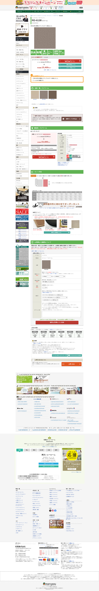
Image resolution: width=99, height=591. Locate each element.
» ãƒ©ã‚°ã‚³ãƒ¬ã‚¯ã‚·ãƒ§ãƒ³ (72, 413)
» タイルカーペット (20, 524)
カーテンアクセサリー (21, 83)
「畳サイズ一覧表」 (53, 273)
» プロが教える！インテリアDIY (72, 490)
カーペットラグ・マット (19, 39)
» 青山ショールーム (53, 494)
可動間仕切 (18, 138)
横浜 (34, 450)
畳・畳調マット (19, 119)
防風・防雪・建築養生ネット (22, 169)
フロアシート (19, 116)
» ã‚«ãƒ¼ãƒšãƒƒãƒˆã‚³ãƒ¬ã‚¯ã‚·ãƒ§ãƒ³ (58, 420)
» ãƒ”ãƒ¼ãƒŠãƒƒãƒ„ (38, 415)
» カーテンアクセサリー (21, 494)
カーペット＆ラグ (37, 15)
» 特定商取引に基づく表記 (71, 515)
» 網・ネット (35, 521)
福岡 (56, 450)
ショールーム (28, 11)
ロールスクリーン (20, 93)
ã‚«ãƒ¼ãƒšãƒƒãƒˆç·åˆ (25, 429)
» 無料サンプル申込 (70, 501)
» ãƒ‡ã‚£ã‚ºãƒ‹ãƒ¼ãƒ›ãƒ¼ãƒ (40, 410)
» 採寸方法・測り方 (70, 494)
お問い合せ (71, 364)
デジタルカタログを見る (74, 355)
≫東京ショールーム (22, 229)
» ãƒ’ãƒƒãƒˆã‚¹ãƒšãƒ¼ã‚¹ (22, 403)
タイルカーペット (20, 109)
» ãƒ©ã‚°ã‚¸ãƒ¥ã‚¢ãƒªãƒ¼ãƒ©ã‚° (57, 403)
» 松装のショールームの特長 (55, 490)
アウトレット (19, 183)
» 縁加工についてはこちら (62, 163)
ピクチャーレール (20, 152)
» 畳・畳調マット (19, 530)
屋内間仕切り (19, 173)
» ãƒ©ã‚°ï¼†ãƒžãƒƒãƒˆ (22, 410)
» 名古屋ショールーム (53, 498)
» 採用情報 (68, 526)
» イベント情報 (52, 504)
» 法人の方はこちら (70, 530)
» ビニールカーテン (36, 495)
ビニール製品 (19, 128)
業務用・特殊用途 (20, 52)
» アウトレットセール (37, 537)
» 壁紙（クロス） (36, 507)
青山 (27, 450)
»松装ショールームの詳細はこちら (49, 446)
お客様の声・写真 (48, 11)
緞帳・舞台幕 (19, 143)
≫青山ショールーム (22, 231)
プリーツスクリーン (20, 95)
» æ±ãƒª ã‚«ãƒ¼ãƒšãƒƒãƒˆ (73, 403)
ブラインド (18, 85)
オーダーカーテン (20, 76)
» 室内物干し (35, 514)
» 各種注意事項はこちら (62, 165)
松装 (31, 15)
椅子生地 (18, 180)
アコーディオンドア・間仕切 (22, 126)
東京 (19, 450)
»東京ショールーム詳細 (48, 463)
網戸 (17, 105)
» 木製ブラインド (19, 500)
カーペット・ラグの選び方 (20, 42)
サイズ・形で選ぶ (20, 59)
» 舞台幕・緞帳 (35, 509)
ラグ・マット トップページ (22, 56)
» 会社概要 (68, 524)
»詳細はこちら (68, 550)
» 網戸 (17, 517)
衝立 (17, 135)
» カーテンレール (19, 496)
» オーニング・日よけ (37, 527)
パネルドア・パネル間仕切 (22, 131)
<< (45, 546)
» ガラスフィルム (19, 515)
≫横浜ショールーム (22, 233)
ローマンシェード (20, 78)
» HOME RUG (37, 401)
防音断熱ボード (19, 154)
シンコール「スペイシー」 (47, 15)
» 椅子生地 (34, 531)
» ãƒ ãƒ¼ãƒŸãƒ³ (37, 412)
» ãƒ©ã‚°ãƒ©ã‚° (37, 417)
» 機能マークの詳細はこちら (63, 162)
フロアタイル (19, 114)
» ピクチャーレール (36, 505)
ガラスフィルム (19, 102)
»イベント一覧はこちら (76, 472)
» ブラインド (18, 498)
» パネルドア (35, 499)
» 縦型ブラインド (19, 502)
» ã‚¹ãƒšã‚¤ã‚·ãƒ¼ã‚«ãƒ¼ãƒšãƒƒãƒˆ (58, 413)
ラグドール (56, 15)
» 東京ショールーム (53, 492)
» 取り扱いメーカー (70, 528)
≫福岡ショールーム (22, 238)
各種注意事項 (42, 104)
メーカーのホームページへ (60, 355)
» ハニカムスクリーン (20, 509)
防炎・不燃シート (20, 166)
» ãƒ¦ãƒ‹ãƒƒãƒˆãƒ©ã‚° (55, 406)
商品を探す (19, 11)
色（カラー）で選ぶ (20, 66)
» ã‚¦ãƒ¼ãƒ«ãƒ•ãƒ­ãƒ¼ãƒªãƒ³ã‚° (57, 401)
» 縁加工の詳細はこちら (47, 292)
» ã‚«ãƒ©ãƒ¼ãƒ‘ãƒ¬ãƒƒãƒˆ (39, 406)
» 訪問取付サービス (70, 496)
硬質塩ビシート (19, 150)
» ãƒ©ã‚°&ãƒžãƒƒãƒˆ (71, 401)
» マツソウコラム (69, 492)
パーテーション (19, 133)
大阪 (49, 450)
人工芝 (17, 161)
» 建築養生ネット (36, 525)
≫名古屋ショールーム (22, 235)
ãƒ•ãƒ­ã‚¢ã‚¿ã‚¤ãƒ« (52, 429)
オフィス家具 (19, 175)
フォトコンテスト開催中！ (76, 11)
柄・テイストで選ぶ (20, 64)
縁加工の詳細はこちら (60, 232)
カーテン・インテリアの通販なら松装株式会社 (49, 586)
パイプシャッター (20, 140)
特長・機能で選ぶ (20, 49)
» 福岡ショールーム (53, 502)
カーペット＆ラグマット (21, 112)
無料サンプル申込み (71, 119)
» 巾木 (17, 532)
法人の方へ (58, 11)
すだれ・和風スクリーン (21, 100)
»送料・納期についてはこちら (50, 69)
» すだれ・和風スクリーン (21, 513)
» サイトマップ (69, 509)
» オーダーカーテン (20, 492)
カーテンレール (19, 81)
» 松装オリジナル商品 (37, 533)
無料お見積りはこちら (70, 61)
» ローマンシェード (20, 511)
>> (51, 546)
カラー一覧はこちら (67, 67)
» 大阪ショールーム (53, 500)
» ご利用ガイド (69, 505)
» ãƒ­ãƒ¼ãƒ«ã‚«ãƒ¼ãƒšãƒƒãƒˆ (73, 410)
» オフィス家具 (35, 516)
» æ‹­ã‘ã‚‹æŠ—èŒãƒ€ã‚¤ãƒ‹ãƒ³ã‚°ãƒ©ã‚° (73, 421)
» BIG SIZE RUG (37, 403)
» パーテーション (36, 501)
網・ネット (18, 159)
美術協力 (65, 11)
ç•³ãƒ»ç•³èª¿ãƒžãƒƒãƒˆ (74, 429)
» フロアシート (19, 528)
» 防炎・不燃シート (36, 523)
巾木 (17, 121)
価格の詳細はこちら (67, 64)
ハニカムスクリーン (20, 97)
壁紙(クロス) (19, 147)
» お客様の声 (52, 517)
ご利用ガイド (52, 329)
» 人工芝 (34, 529)
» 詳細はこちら (46, 557)
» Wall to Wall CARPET (22, 401)
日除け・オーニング (20, 164)
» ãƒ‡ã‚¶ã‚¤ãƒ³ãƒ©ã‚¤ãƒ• (39, 408)
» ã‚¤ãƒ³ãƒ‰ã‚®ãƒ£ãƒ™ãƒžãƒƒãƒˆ (74, 423)
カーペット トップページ (21, 47)
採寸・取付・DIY (38, 11)
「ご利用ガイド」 (45, 351)
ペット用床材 (19, 69)
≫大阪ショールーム (22, 236)
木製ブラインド (19, 88)
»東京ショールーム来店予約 (48, 466)
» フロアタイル (19, 526)
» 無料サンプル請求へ (37, 343)
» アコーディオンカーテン (37, 497)
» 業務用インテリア (36, 535)
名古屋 (41, 450)
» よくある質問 (69, 507)
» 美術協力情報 (69, 511)
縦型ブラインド (19, 90)
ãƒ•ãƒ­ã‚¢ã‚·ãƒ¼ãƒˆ (63, 429)
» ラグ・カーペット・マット (22, 522)
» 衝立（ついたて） (36, 503)
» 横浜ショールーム (53, 496)
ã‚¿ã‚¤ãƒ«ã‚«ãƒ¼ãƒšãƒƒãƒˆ (39, 429)
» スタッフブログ (69, 513)
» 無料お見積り (69, 503)
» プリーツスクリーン (20, 507)
